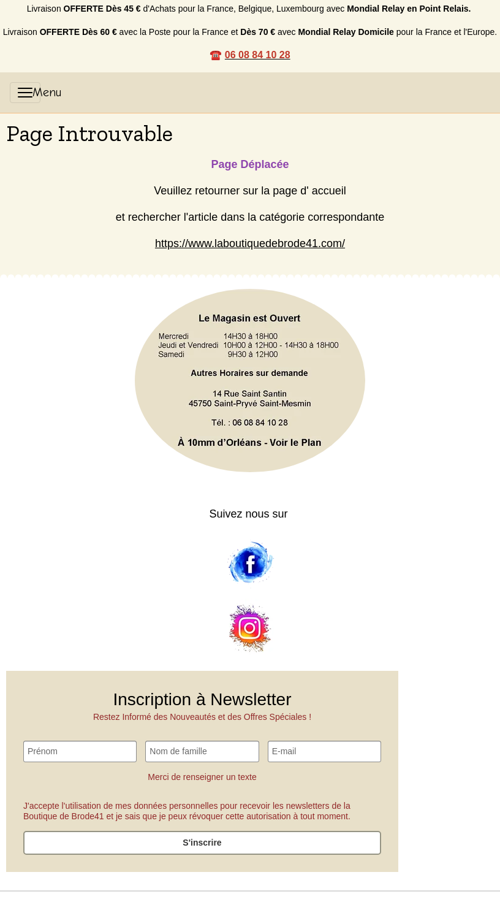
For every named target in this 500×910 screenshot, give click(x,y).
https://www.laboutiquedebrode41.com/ (250, 243)
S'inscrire (202, 842)
